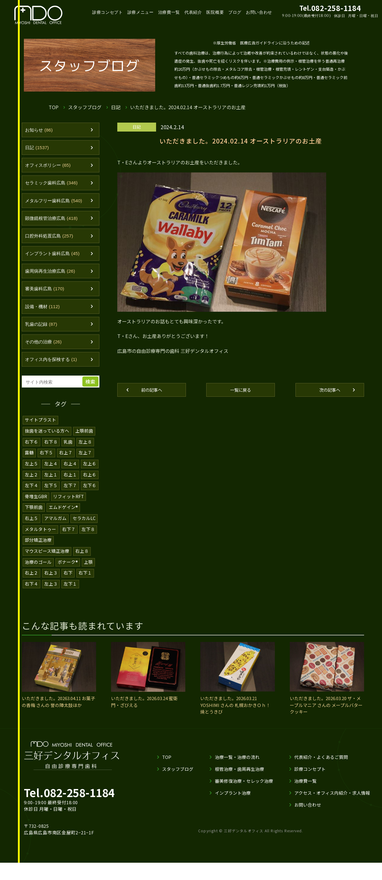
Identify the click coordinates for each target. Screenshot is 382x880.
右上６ (89, 483)
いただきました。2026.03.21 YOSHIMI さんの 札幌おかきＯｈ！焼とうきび (235, 712)
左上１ (51, 483)
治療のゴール (38, 569)
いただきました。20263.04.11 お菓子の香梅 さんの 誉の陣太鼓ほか (58, 708)
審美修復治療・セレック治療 (244, 787)
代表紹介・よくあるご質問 (321, 763)
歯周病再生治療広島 (53, 277)
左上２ (31, 483)
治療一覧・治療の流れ (237, 763)
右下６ (31, 451)
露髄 (29, 461)
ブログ (234, 12)
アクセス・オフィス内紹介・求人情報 (332, 799)
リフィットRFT (68, 504)
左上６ (89, 472)
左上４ (51, 472)
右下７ (69, 537)
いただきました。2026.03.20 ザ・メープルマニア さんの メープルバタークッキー (326, 712)
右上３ (51, 580)
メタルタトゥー (40, 537)
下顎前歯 (34, 515)
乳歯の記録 (43, 332)
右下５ (46, 461)
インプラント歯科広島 (55, 259)
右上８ (82, 558)
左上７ (85, 461)
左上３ (51, 590)
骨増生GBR (36, 504)
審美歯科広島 (47, 295)
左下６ (89, 494)
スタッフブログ (84, 107)
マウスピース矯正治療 (47, 558)
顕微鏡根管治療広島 (54, 222)
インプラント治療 (233, 799)
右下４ (31, 590)
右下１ (85, 580)
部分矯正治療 (38, 547)
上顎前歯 (84, 440)
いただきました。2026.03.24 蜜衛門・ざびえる (144, 708)
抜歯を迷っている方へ (47, 440)
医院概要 (215, 12)
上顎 (88, 569)
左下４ (31, 494)
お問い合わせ (259, 12)
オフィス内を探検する (54, 369)
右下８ (51, 451)
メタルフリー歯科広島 (57, 204)
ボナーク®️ (68, 569)
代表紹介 (193, 12)
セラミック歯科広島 (54, 185)
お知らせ (40, 130)
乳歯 (68, 451)
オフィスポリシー (50, 167)
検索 (91, 391)
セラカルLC (84, 526)
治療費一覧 (169, 12)
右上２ (31, 580)
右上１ (70, 483)
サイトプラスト (40, 429)
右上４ (70, 472)
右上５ (31, 526)
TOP (53, 107)
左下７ (70, 494)
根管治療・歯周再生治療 (239, 775)
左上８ (85, 451)
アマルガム (55, 526)
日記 (116, 107)
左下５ (51, 494)
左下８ (88, 537)
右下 (68, 580)
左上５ (31, 472)
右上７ (66, 461)
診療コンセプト (107, 12)
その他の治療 (45, 350)
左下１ (70, 590)
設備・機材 (44, 314)
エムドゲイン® (63, 515)
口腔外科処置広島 (52, 240)
